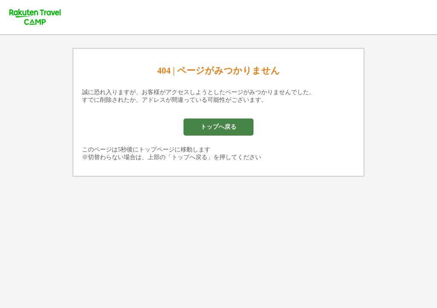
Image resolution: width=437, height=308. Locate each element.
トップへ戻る (218, 127)
